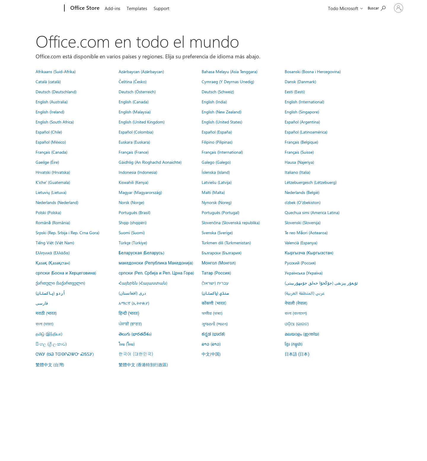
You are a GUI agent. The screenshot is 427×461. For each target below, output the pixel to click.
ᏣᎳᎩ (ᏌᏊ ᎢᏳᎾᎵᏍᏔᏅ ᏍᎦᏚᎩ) (65, 354)
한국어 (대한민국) (136, 354)
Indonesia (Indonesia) (138, 172)
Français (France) (134, 152)
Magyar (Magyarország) (140, 192)
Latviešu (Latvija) (217, 182)
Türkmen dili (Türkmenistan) (226, 242)
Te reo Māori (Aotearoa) (306, 232)
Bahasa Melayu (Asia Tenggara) (229, 71)
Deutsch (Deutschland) (56, 91)
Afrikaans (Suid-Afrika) (56, 71)
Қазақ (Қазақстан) (53, 263)
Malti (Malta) (213, 192)
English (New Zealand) (221, 112)
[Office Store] (84, 8)
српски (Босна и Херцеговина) (66, 273)
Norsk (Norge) (131, 202)
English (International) (304, 102)
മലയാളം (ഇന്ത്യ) (302, 334)
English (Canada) (134, 102)
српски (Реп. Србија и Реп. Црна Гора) (156, 273)
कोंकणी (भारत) (214, 303)
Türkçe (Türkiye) (133, 242)
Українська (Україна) (304, 273)
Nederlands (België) (302, 192)
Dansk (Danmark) (300, 81)
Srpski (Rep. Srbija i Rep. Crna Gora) (67, 232)
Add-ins (112, 8)
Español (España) (217, 132)
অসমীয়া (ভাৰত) (212, 313)
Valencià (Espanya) (301, 242)
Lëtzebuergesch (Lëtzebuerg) (311, 182)
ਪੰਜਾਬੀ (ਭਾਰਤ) (130, 324)
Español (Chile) (49, 132)
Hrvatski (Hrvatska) (53, 172)
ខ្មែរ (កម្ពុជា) (293, 344)
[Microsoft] (41, 8)
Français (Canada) (51, 152)
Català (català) (48, 81)
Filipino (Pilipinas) (217, 142)
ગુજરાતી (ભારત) (215, 324)
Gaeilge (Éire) (47, 162)
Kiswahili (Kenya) (133, 182)
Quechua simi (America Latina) (312, 212)
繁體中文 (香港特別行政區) (143, 364)
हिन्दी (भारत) (129, 313)
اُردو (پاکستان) (50, 293)
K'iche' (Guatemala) (53, 182)
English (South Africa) (55, 122)
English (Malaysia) (135, 112)
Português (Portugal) (220, 212)
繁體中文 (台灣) (50, 364)
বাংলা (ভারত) (44, 324)
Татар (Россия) (216, 273)
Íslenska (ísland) (216, 172)
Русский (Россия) (300, 263)
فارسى (42, 303)
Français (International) (222, 152)
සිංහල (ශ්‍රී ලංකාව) (51, 344)
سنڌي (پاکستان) (215, 293)
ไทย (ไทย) (127, 344)
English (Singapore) (302, 112)
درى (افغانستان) (132, 293)
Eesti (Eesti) (295, 91)
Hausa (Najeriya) (299, 162)
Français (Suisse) (299, 152)
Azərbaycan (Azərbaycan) (141, 71)
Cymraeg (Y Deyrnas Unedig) (228, 81)
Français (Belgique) (301, 142)
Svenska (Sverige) (217, 232)
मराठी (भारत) (46, 313)
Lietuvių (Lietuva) (51, 192)
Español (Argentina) (302, 122)
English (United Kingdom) (142, 122)
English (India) (214, 102)
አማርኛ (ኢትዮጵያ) (134, 303)
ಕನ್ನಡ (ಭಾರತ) (213, 334)
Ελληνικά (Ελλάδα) (53, 253)
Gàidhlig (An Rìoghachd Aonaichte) (150, 162)
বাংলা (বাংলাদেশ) (296, 313)
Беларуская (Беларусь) (141, 253)
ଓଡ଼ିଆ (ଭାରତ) (297, 324)
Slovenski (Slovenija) (303, 222)
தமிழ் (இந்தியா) (49, 334)
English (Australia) (52, 102)
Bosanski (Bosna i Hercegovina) (313, 71)
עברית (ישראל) (215, 283)
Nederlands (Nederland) (57, 202)
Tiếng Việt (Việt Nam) (55, 242)
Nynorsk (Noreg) (217, 202)
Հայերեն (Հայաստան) (143, 283)
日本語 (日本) (297, 354)
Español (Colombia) (136, 132)
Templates (137, 8)
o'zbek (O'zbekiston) (303, 202)
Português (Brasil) (134, 212)
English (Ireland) (50, 112)
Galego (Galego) (216, 162)
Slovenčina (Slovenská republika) (231, 222)
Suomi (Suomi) (132, 232)
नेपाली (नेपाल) (296, 303)
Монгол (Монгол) (219, 263)
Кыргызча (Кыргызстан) (309, 253)
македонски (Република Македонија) (156, 263)
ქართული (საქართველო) (60, 283)
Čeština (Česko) (132, 81)
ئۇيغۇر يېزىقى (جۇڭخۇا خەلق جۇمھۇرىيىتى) (321, 283)
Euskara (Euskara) (134, 142)
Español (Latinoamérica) (306, 132)
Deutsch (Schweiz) (218, 91)
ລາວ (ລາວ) (211, 344)
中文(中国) (211, 354)
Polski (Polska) (48, 212)
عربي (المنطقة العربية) (305, 293)
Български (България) (221, 253)
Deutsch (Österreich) (137, 91)
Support (161, 8)
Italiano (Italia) (297, 172)
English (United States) (222, 122)
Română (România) (53, 222)
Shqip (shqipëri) (132, 222)
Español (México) (51, 142)
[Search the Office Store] (349, 7)
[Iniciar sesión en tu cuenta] (385, 8)
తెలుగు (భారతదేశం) (135, 334)
